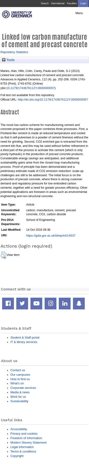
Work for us (18, 396)
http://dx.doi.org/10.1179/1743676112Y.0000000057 (53, 99)
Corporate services (23, 388)
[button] (3, 255)
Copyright (16, 456)
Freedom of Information (26, 438)
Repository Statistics (14, 52)
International (57, 3)
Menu (79, 13)
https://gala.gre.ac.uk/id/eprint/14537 (51, 235)
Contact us (17, 370)
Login (83, 3)
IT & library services (23, 342)
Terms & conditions (23, 451)
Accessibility (18, 429)
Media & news (20, 392)
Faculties (71, 3)
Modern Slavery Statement (28, 442)
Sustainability (19, 401)
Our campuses (20, 374)
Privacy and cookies (24, 433)
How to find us (20, 379)
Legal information (22, 447)
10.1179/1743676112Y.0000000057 (30, 88)
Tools (8, 60)
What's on (17, 383)
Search (45, 3)
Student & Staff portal (24, 337)
